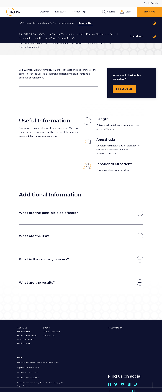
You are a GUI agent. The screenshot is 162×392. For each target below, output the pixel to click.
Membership (23, 331)
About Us (22, 328)
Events (46, 328)
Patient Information (27, 335)
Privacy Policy (115, 328)
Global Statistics (25, 339)
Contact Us (49, 335)
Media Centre (24, 343)
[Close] (154, 23)
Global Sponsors (51, 331)
